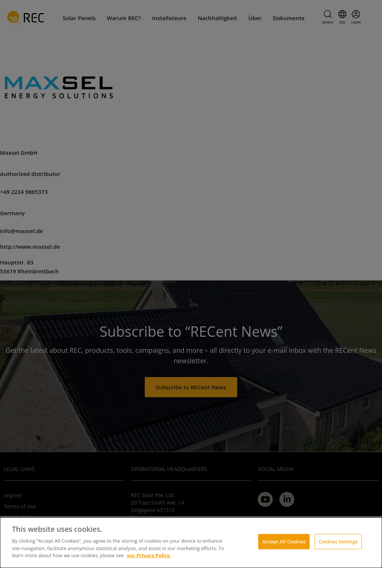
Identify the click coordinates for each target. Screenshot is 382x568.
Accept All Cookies (284, 541)
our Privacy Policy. (149, 555)
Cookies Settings (338, 541)
